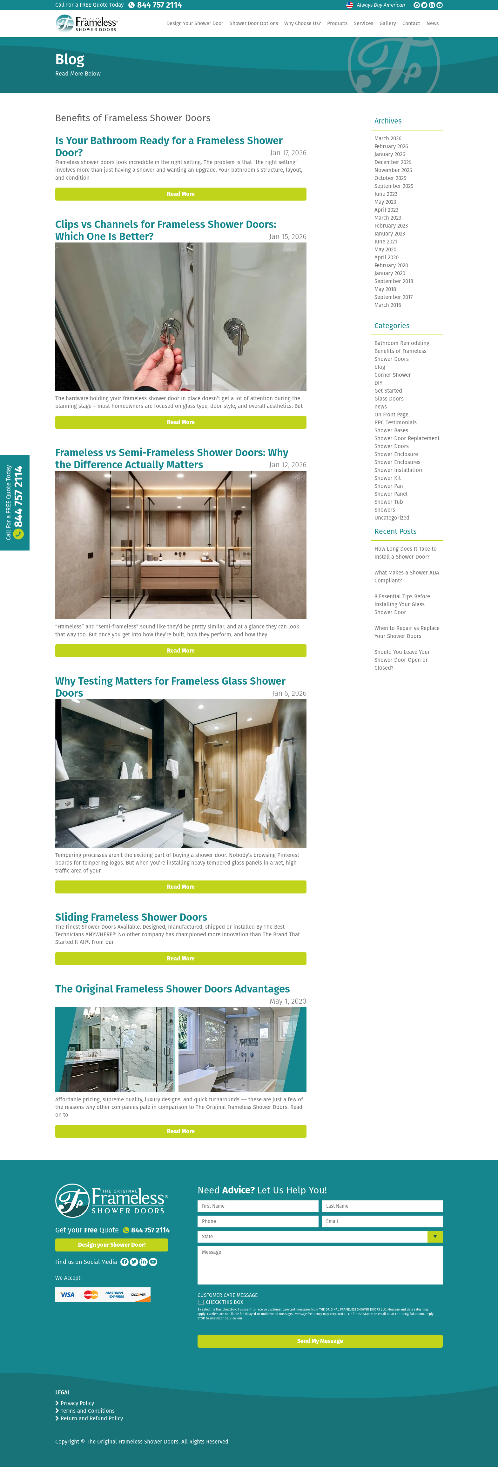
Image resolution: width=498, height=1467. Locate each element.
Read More (181, 193)
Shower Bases (391, 430)
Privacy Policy (76, 1403)
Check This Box (224, 1302)
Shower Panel (390, 494)
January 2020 (389, 273)
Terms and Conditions (87, 1411)
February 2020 (391, 265)
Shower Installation (398, 470)
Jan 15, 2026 (287, 236)
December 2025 (393, 162)
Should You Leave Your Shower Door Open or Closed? (402, 660)
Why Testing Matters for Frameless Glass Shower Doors (170, 687)
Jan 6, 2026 (289, 693)
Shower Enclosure (396, 454)
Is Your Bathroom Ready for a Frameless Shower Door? (169, 146)
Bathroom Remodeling (401, 343)
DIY (378, 383)
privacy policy (220, 1323)
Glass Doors (389, 398)
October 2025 (390, 178)
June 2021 (385, 241)
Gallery (388, 23)
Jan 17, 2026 (288, 152)
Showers (384, 510)
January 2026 (389, 154)
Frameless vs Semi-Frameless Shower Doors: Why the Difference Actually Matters (171, 458)
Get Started (388, 391)
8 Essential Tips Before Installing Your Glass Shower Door (402, 604)
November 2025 (393, 170)
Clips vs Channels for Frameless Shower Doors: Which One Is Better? (165, 230)
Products (337, 23)
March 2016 (387, 305)
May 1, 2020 (288, 1001)
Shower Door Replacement (407, 438)
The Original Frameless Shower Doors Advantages (172, 989)
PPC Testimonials (395, 422)
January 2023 (389, 233)
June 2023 (385, 194)
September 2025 (394, 186)
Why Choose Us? (302, 23)
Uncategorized (391, 517)
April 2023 (386, 210)
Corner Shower (392, 375)
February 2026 (391, 146)
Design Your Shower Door (194, 23)
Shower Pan (388, 486)
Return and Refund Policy (91, 1418)
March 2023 (387, 218)
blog (379, 367)
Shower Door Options (254, 23)
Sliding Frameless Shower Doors (131, 917)
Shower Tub (388, 502)
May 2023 (385, 202)
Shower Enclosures (397, 462)
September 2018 (393, 281)
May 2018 (385, 289)
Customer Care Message (228, 1295)
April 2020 (386, 257)
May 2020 (385, 249)
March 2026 (387, 138)
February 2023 (391, 225)
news (380, 406)
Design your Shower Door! (111, 1244)
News (433, 23)
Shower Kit (387, 478)
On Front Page (391, 414)
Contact (411, 23)
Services (363, 23)
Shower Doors (391, 446)
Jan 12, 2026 (287, 464)
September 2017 (393, 297)
